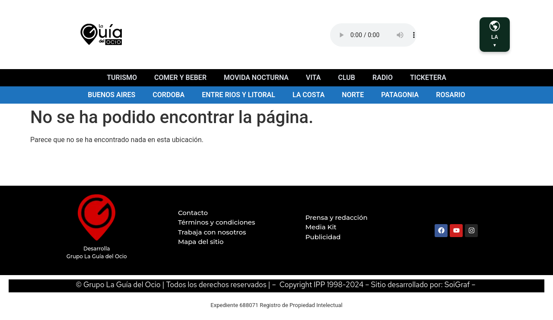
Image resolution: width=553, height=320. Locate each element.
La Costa (308, 95)
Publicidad (323, 237)
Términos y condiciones (216, 222)
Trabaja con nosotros (212, 232)
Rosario (450, 95)
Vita (313, 77)
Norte (353, 95)
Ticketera (428, 77)
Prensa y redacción (336, 217)
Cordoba (168, 95)
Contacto (193, 213)
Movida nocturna (256, 77)
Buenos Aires (111, 95)
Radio (382, 77)
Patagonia (400, 95)
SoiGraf (457, 284)
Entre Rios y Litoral (238, 95)
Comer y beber (180, 77)
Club (346, 77)
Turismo (122, 77)
